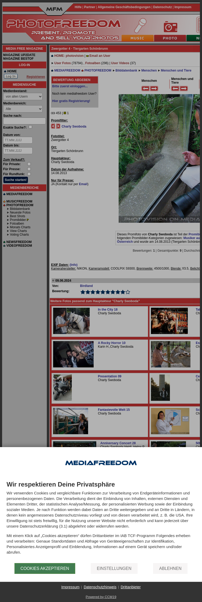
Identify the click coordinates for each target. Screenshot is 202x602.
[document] (101, 522)
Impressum (70, 587)
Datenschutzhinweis (100, 587)
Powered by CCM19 (101, 597)
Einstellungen (114, 568)
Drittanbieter (131, 587)
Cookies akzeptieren (45, 568)
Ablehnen (170, 568)
